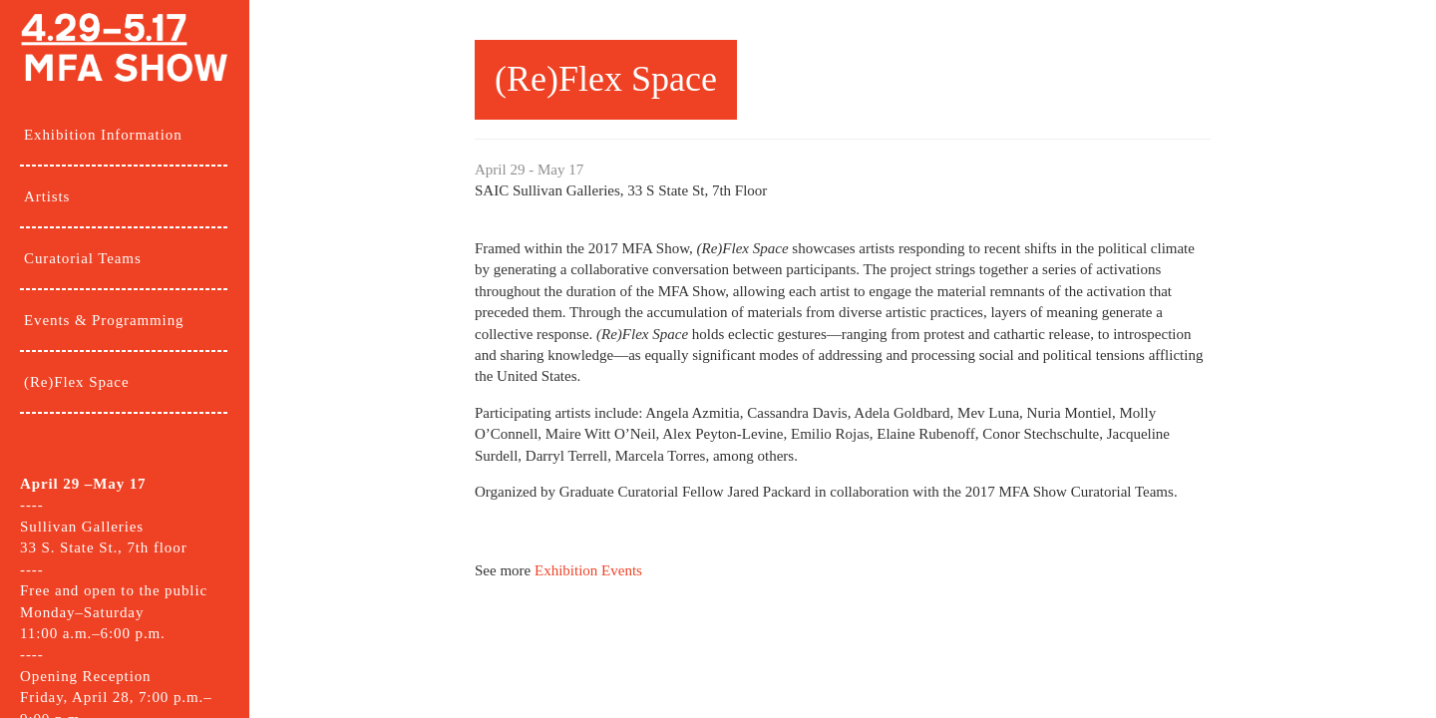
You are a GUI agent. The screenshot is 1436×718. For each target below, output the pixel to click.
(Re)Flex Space (77, 382)
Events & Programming (104, 320)
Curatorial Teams (83, 258)
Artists (47, 196)
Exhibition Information (103, 135)
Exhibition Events (588, 570)
